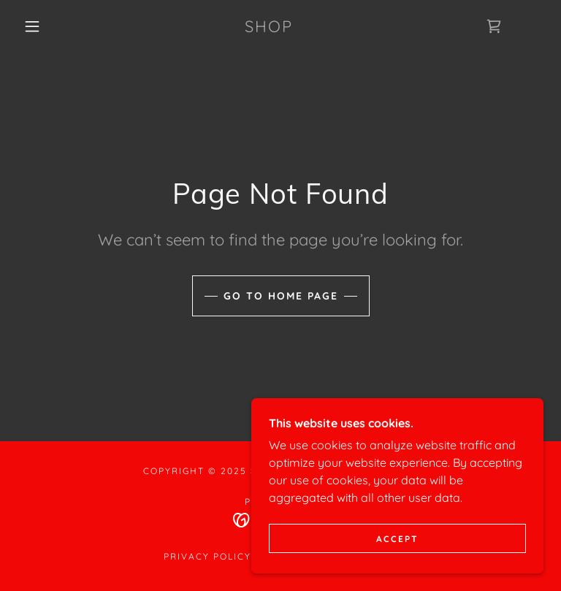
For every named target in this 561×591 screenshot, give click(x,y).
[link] (269, 27)
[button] (32, 26)
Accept (397, 558)
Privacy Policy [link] (207, 556)
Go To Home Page (281, 295)
